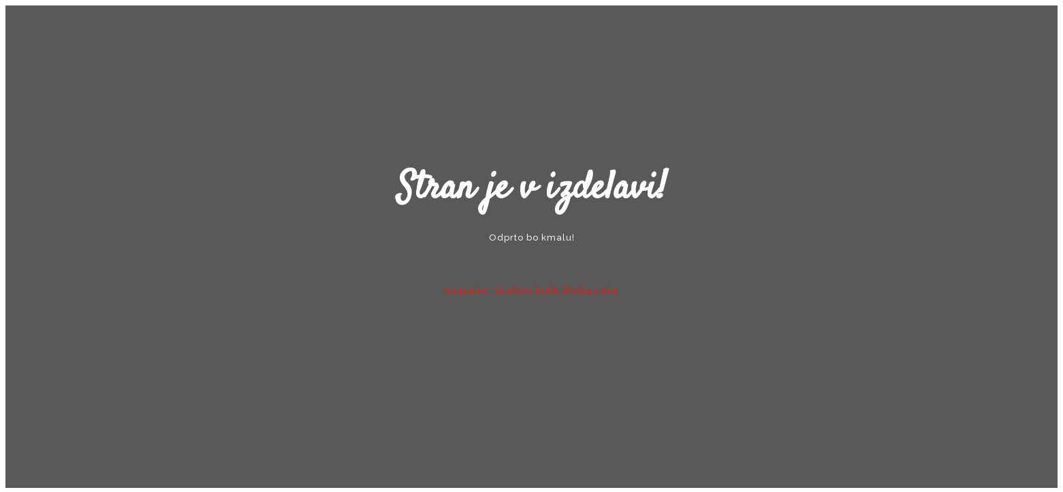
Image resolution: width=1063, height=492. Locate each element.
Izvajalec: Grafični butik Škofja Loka (531, 291)
